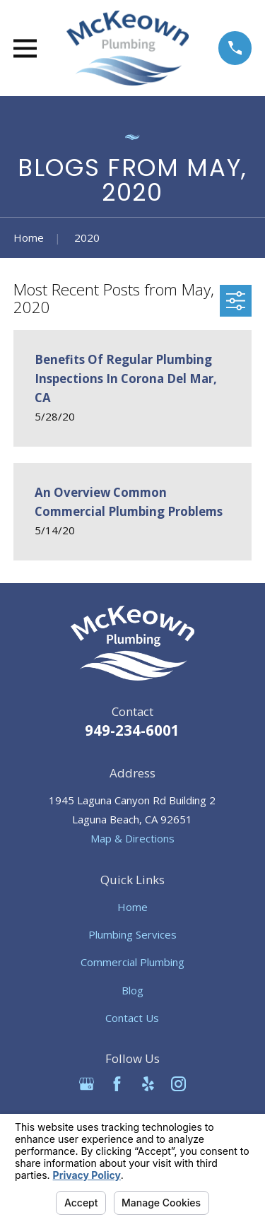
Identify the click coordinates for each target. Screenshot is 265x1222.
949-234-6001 (132, 730)
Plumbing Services (132, 934)
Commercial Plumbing (132, 962)
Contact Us (132, 1018)
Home (132, 907)
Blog (132, 990)
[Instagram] (178, 1083)
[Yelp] (148, 1083)
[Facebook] (117, 1083)
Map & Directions (132, 838)
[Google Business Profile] (86, 1083)
